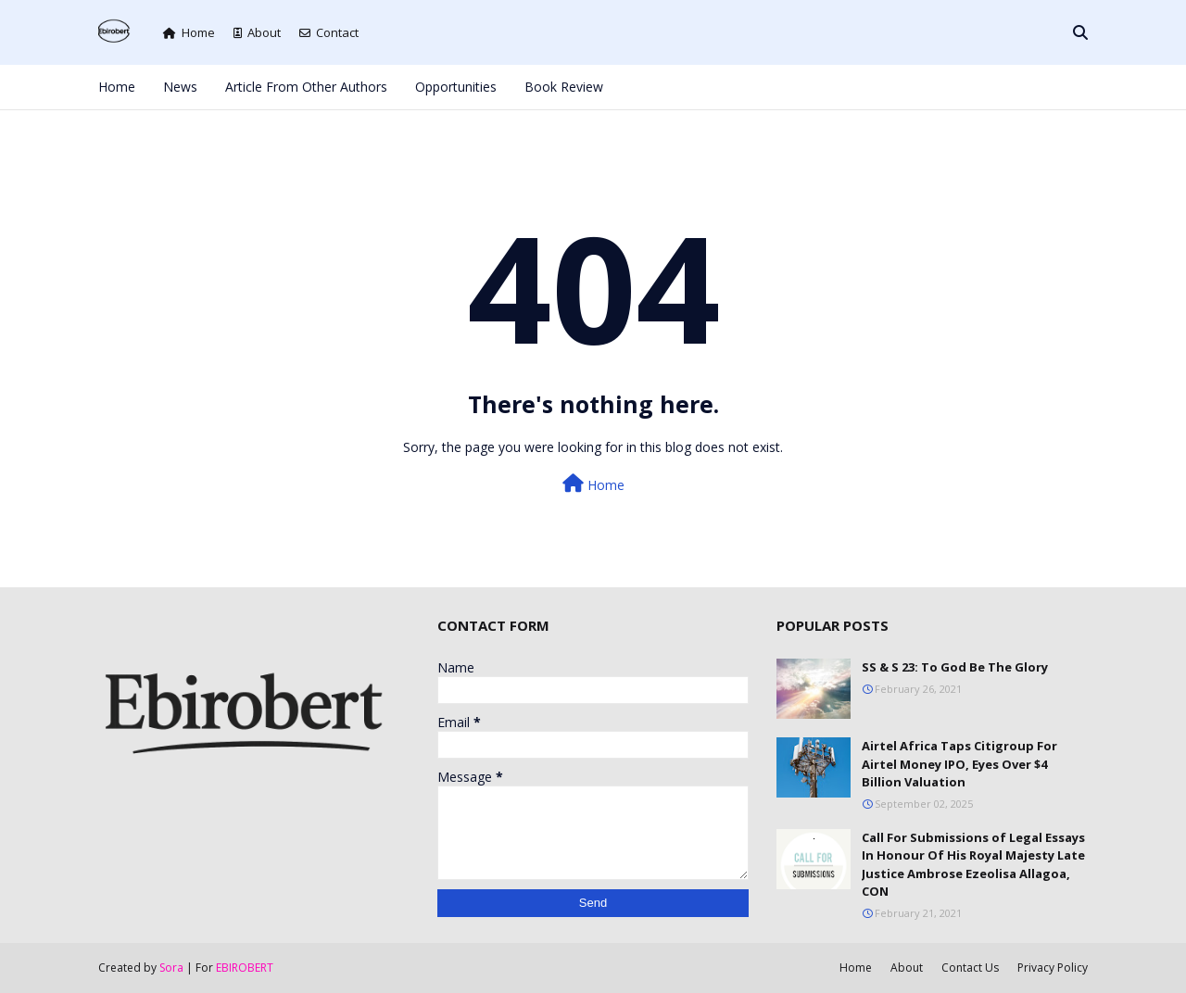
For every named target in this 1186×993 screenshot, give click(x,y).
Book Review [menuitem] (563, 86)
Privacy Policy (1052, 967)
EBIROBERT (244, 967)
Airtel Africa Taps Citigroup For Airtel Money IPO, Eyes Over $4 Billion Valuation (959, 763)
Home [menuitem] (116, 86)
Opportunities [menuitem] (456, 86)
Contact (329, 32)
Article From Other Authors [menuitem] (306, 86)
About (257, 32)
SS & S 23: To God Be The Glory (955, 667)
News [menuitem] (180, 86)
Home (189, 32)
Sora (171, 967)
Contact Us (970, 967)
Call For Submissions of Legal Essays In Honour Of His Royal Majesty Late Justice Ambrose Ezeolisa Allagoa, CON (973, 864)
